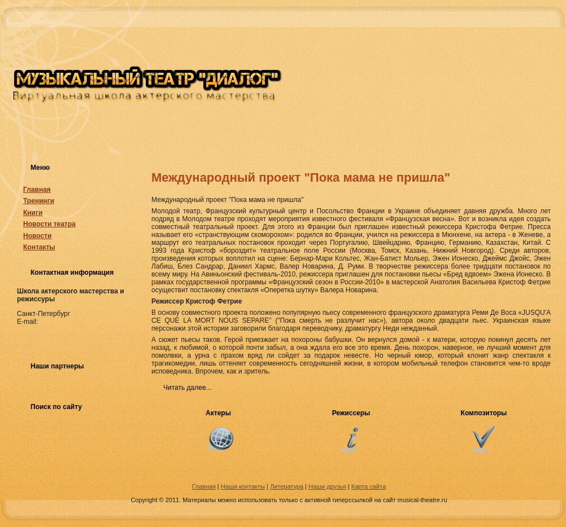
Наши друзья (327, 486)
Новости (37, 236)
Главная (37, 190)
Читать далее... (187, 388)
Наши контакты (243, 486)
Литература (286, 486)
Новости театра (49, 224)
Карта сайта (368, 486)
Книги (32, 213)
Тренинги (38, 201)
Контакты (39, 247)
